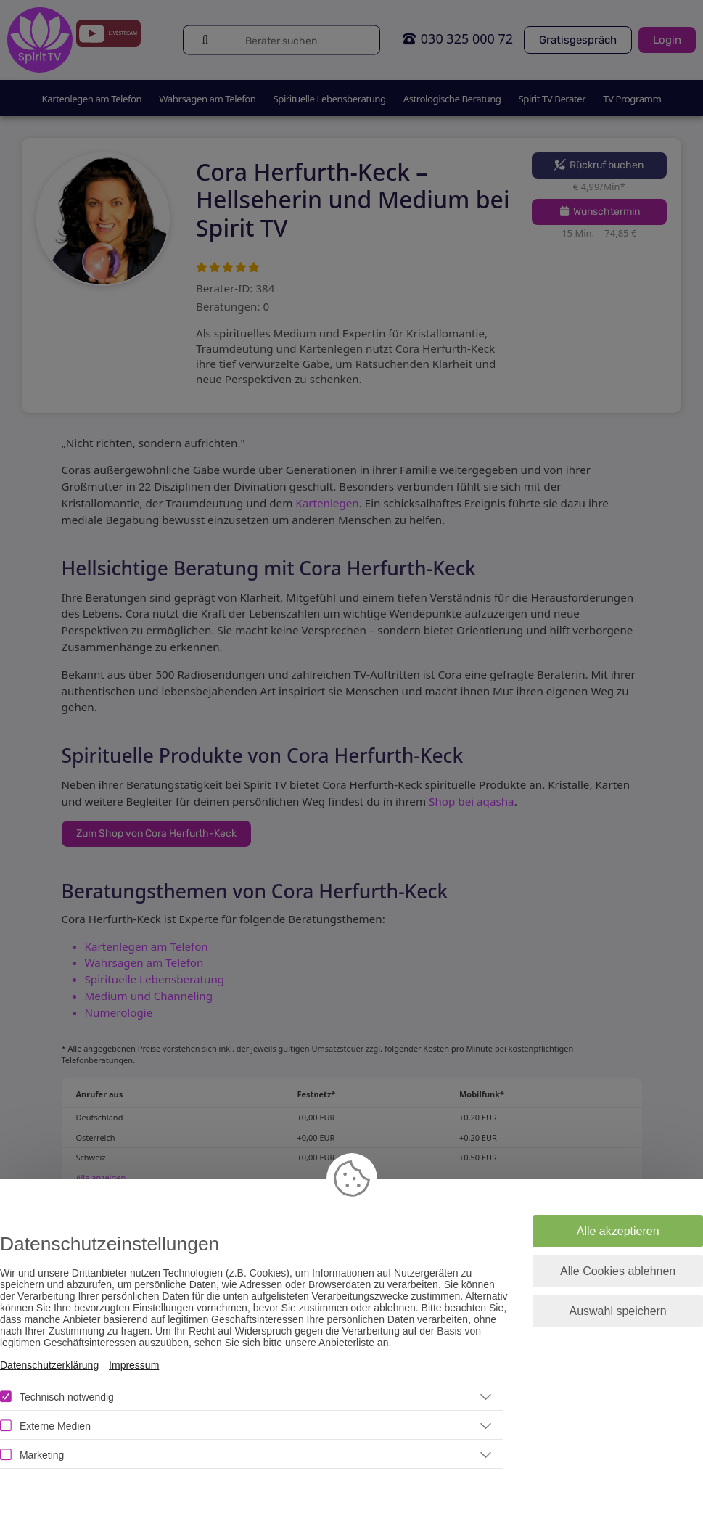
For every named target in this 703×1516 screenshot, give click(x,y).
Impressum (134, 1365)
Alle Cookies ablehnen (617, 1271)
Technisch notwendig (67, 1397)
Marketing (42, 1455)
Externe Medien (55, 1426)
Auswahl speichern (617, 1311)
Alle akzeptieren (618, 1231)
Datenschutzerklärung (49, 1365)
